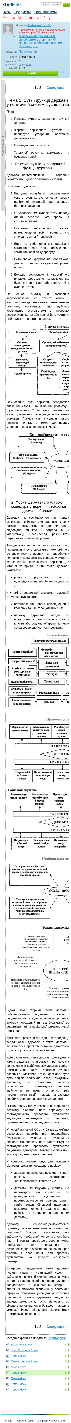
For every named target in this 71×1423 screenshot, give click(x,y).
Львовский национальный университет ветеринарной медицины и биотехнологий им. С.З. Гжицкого (41, 41)
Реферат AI (12, 18)
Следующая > (58, 88)
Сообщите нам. (46, 32)
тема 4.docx (18, 1367)
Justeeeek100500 (39, 25)
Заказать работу (38, 18)
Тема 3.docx (18, 1355)
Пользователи (45, 12)
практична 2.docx (21, 1344)
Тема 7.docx (18, 1383)
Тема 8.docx (18, 1389)
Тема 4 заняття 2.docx (24, 1361)
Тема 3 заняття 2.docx (24, 1350)
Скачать (30, 73)
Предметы (22, 12)
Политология (28, 51)
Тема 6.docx (18, 1378)
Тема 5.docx (18, 1372)
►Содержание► (3, 145)
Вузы (7, 12)
